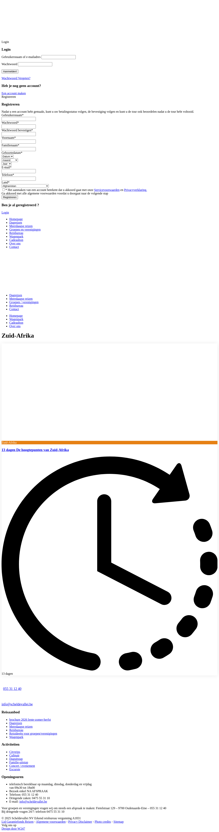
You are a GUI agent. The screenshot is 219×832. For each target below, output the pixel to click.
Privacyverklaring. (135, 190)
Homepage (16, 219)
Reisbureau (16, 233)
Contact (14, 247)
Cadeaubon (16, 240)
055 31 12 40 (12, 689)
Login (5, 212)
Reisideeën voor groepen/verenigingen (33, 733)
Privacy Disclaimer (80, 821)
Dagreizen (15, 222)
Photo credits (103, 821)
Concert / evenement (22, 765)
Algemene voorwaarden (51, 821)
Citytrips (14, 752)
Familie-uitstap (18, 762)
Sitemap (118, 821)
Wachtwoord (9, 64)
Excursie (14, 769)
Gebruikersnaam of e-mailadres (21, 57)
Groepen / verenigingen (24, 302)
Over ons (15, 243)
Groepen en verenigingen (25, 229)
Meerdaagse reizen (21, 226)
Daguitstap (16, 758)
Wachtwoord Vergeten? (16, 78)
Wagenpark (16, 236)
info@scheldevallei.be (17, 704)
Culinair (14, 755)
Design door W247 (13, 828)
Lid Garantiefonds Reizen (17, 821)
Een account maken (14, 93)
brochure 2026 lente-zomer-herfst (30, 719)
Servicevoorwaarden (107, 190)
